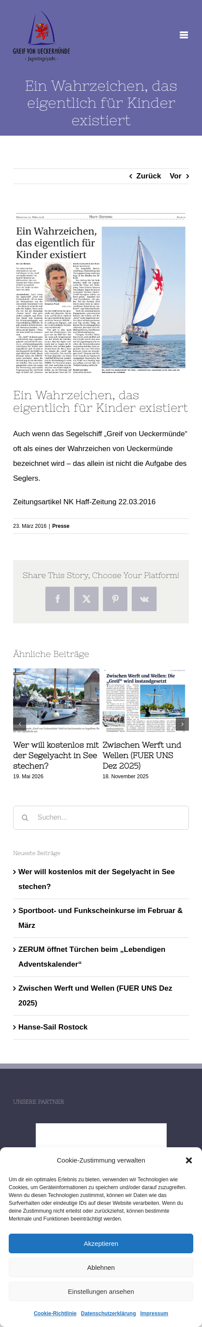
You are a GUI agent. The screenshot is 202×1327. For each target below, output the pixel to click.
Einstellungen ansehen (101, 1291)
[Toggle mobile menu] (184, 35)
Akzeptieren (101, 1243)
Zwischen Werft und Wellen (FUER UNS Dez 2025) (142, 755)
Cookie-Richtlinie (55, 1313)
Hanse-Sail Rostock (53, 1027)
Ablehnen (101, 1267)
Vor (175, 176)
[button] (189, 1160)
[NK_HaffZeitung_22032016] (101, 293)
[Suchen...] (101, 818)
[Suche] (25, 818)
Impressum (154, 1313)
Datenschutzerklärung (108, 1313)
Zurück (149, 176)
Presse (60, 526)
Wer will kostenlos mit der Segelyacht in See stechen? (56, 755)
